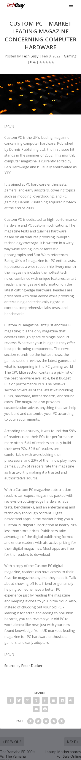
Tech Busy (30, 56)
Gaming (70, 56)
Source (10, 665)
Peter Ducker (32, 665)
